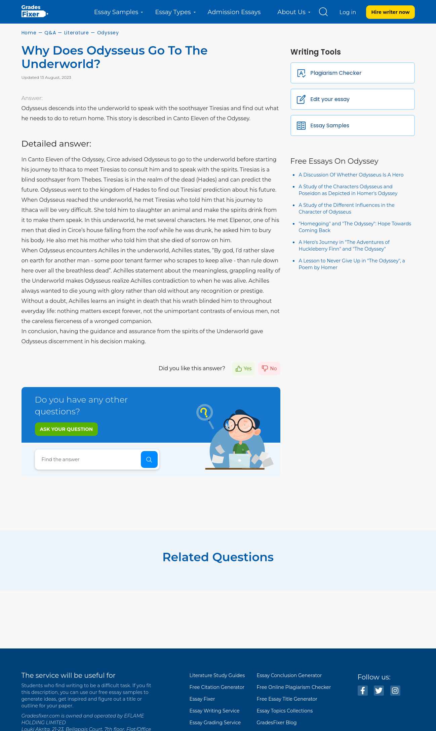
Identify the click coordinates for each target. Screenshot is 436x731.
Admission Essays (234, 12)
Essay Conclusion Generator (289, 675)
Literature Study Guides (217, 675)
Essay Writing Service (215, 711)
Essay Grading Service (215, 723)
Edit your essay (330, 99)
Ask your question (66, 429)
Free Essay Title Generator (287, 699)
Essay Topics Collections (285, 711)
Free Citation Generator (217, 687)
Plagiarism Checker (336, 73)
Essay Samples (329, 125)
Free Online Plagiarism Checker (294, 687)
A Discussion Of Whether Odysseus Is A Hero (351, 175)
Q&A (50, 32)
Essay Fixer (202, 699)
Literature (76, 32)
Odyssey (108, 32)
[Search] (97, 459)
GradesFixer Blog (277, 723)
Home (29, 32)
